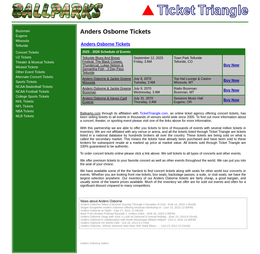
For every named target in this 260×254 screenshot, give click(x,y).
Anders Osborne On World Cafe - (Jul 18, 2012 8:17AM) (114, 222)
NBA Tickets (25, 111)
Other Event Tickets (30, 72)
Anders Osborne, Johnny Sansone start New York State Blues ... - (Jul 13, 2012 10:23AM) (135, 225)
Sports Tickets (26, 82)
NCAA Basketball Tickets (34, 86)
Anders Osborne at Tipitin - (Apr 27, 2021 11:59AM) (111, 210)
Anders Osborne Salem (94, 243)
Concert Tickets (27, 52)
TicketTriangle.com (154, 113)
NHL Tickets (25, 101)
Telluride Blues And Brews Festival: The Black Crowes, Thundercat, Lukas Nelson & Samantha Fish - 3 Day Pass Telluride (103, 65)
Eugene (21, 36)
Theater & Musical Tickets (35, 62)
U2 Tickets (23, 57)
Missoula (22, 41)
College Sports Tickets (32, 96)
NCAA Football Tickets (32, 91)
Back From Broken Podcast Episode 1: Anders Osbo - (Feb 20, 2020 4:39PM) (127, 213)
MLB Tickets (25, 116)
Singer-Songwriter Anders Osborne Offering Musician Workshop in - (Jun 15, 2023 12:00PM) (136, 207)
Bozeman (23, 31)
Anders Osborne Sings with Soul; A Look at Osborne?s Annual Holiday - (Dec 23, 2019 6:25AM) (138, 216)
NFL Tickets (24, 106)
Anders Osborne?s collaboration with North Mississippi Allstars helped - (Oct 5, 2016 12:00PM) (138, 219)
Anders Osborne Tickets (105, 44)
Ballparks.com (90, 113)
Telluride (22, 45)
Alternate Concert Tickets (34, 77)
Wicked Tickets (27, 67)
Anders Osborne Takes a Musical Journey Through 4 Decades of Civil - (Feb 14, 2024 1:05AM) (138, 204)
